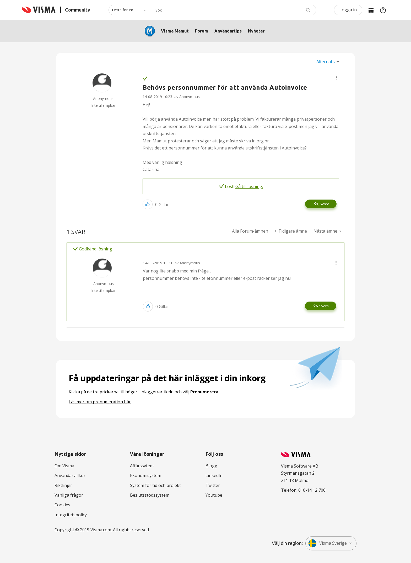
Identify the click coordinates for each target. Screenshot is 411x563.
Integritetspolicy (71, 515)
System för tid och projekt (155, 485)
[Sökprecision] (129, 10)
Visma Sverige (327, 543)
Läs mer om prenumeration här (100, 402)
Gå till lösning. (249, 186)
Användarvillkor (70, 475)
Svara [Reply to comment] (324, 305)
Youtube (214, 495)
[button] (336, 77)
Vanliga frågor (69, 495)
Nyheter (256, 31)
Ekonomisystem (145, 475)
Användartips (228, 31)
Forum (201, 31)
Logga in (348, 10)
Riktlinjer (63, 485)
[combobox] (232, 10)
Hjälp (383, 10)
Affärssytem (142, 466)
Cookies (62, 505)
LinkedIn (214, 475)
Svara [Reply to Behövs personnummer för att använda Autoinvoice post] (324, 203)
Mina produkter (371, 10)
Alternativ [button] (326, 62)
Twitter (213, 485)
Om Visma (64, 466)
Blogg (211, 466)
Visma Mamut (175, 31)
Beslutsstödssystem (149, 495)
